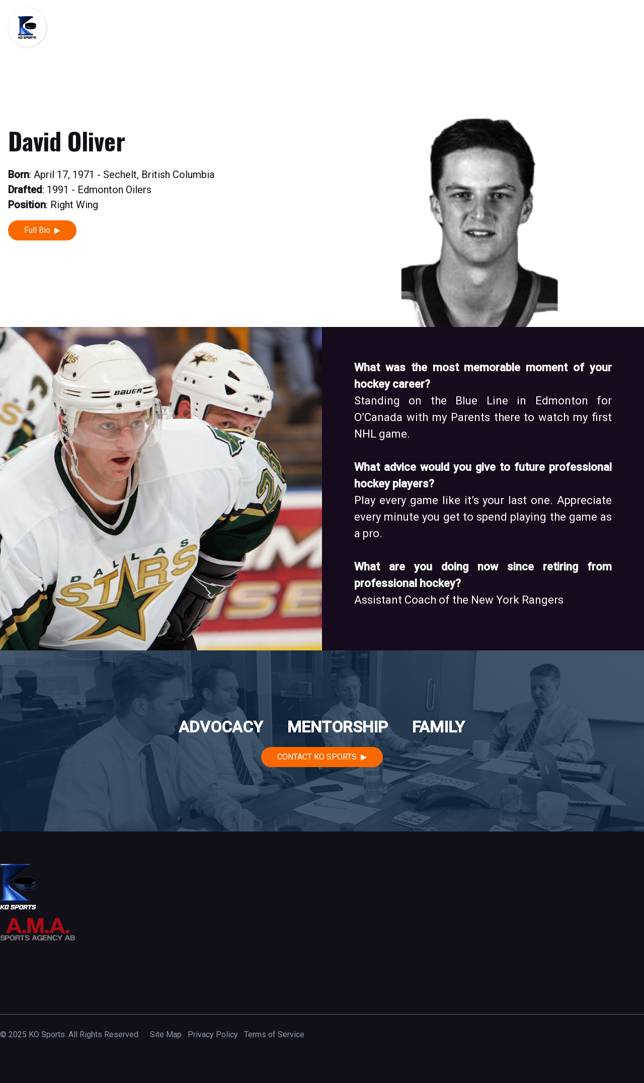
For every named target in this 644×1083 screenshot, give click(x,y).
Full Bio (37, 230)
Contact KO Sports (317, 757)
